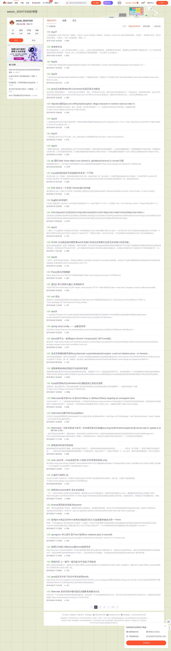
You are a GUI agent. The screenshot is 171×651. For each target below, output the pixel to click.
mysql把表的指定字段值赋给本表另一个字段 (70, 173)
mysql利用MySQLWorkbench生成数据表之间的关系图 (74, 383)
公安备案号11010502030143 (69, 618)
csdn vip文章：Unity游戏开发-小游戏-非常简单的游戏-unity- (77, 460)
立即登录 (146, 643)
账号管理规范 (109, 620)
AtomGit (36, 3)
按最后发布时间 (134, 26)
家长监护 (64, 620)
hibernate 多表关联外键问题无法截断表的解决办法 (73, 591)
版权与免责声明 (119, 620)
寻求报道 (88, 615)
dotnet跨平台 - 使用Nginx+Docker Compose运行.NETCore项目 (79, 338)
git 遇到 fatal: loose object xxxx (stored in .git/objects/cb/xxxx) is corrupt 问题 (85, 161)
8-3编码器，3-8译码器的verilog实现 (23, 84)
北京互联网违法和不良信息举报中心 (136, 618)
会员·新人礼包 (132, 2)
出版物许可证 (135, 620)
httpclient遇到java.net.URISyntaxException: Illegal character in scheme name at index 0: (91, 104)
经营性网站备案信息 (117, 618)
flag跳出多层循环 (57, 200)
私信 (33, 40)
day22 (52, 146)
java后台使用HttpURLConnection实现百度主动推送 (73, 89)
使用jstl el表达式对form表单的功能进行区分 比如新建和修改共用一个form (84, 520)
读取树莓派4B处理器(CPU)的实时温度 (67, 368)
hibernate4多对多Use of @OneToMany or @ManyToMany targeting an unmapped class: (91, 398)
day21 (52, 227)
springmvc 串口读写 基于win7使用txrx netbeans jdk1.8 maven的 (79, 534)
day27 (52, 32)
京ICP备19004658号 (85, 618)
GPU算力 (48, 2)
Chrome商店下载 (98, 620)
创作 (162, 3)
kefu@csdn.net (114, 615)
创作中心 (150, 3)
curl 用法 (53, 296)
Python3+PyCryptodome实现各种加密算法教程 (24, 71)
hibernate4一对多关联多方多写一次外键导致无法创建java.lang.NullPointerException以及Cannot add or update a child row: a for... (104, 429)
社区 (27, 3)
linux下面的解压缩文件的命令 (23, 95)
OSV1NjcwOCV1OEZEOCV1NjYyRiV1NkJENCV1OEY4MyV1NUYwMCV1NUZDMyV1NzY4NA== (96, 212)
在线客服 (126, 615)
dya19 (52, 311)
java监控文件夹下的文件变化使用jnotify (68, 576)
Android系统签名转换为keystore (64, 505)
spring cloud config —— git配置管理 (66, 326)
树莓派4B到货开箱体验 (60, 445)
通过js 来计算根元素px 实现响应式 (65, 284)
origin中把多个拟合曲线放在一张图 (23, 77)
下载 (22, 3)
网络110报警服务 (73, 620)
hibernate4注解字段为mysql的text (65, 413)
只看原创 (51, 26)
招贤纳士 (73, 615)
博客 (16, 3)
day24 (52, 118)
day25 (52, 74)
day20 (52, 257)
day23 (52, 133)
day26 (52, 62)
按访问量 (146, 26)
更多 (57, 3)
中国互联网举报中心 (86, 620)
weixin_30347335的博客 (22, 11)
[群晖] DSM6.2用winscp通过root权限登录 (68, 547)
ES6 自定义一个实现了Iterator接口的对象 (69, 188)
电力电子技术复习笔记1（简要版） (23, 90)
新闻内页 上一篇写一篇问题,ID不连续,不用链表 (71, 562)
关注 (16, 40)
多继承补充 (54, 47)
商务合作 (80, 615)
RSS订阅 (157, 26)
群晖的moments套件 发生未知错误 (65, 490)
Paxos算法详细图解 (58, 272)
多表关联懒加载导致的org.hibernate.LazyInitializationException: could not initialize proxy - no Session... (98, 353)
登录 (119, 3)
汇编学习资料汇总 (57, 475)
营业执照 (143, 620)
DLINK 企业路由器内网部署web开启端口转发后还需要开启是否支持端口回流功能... (88, 242)
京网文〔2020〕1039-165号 (102, 618)
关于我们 (65, 615)
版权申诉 (127, 620)
